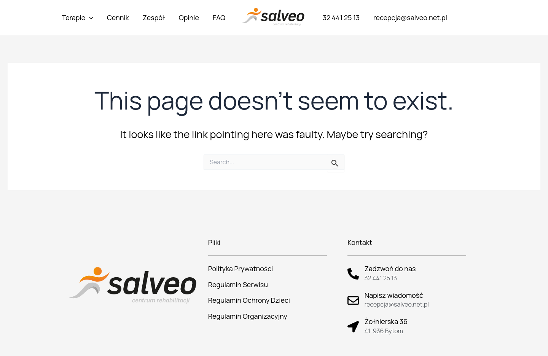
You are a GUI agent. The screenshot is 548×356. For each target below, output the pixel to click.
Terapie (77, 17)
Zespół (154, 17)
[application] (89, 17)
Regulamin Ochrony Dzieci (249, 300)
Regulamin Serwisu (238, 284)
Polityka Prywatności (240, 268)
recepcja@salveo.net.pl (410, 17)
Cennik (118, 17)
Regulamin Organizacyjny (247, 316)
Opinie (189, 17)
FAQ (219, 17)
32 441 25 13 (341, 17)
